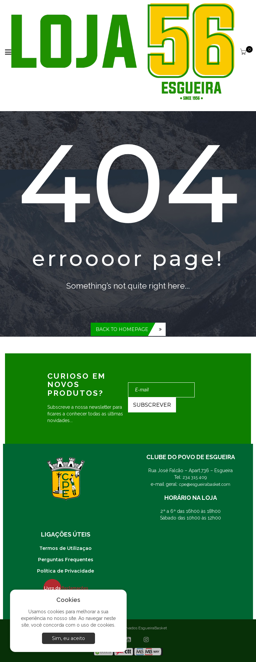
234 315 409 (195, 477)
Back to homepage (122, 329)
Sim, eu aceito (68, 638)
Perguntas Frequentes (65, 560)
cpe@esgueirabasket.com (204, 484)
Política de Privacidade (65, 571)
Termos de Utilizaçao (65, 548)
